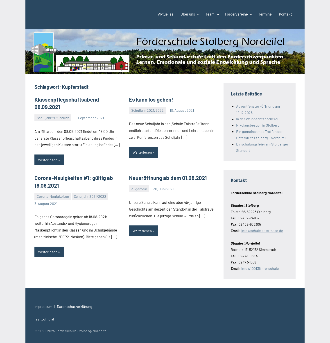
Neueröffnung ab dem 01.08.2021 (168, 178)
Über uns (189, 14)
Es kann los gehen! (151, 99)
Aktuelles (165, 14)
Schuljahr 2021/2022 (53, 118)
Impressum (43, 306)
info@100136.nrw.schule (260, 268)
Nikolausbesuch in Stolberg (258, 125)
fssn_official (44, 319)
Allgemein (139, 189)
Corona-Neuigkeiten (53, 196)
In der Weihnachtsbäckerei (257, 119)
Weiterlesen (47, 160)
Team (211, 14)
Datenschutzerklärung (74, 306)
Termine (265, 14)
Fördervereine (238, 14)
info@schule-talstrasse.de (262, 230)
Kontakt (285, 14)
